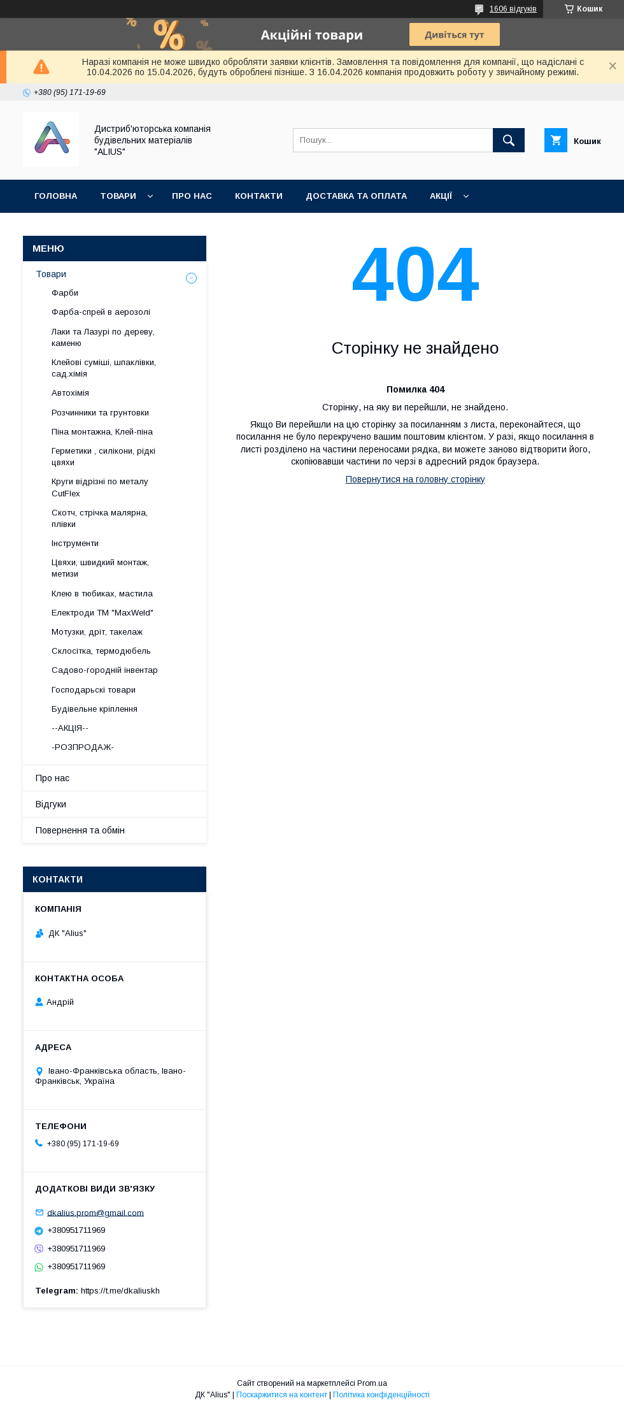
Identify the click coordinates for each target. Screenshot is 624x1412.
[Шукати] (509, 140)
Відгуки (51, 804)
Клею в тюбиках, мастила (102, 593)
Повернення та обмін (88, 229)
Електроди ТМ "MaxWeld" (102, 612)
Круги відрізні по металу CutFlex (100, 487)
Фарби (65, 293)
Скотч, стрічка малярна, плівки (100, 518)
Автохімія (70, 393)
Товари (118, 196)
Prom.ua (372, 1383)
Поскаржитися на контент (281, 1394)
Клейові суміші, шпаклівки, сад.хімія (104, 367)
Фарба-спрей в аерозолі (101, 312)
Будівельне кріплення (95, 709)
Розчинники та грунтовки (100, 412)
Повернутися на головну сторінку (415, 479)
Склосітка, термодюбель (101, 651)
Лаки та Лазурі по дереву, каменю (103, 337)
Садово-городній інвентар (105, 670)
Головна (55, 196)
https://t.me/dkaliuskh (120, 1290)
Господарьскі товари (94, 690)
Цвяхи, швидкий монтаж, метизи (100, 568)
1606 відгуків (513, 8)
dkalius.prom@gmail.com (95, 1212)
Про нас (192, 196)
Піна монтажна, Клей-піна (102, 431)
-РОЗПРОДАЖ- (83, 747)
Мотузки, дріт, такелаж (97, 632)
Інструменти (75, 543)
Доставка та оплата (356, 196)
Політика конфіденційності (381, 1394)
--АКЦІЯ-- (70, 728)
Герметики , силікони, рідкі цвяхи (103, 456)
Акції (441, 196)
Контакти (259, 196)
